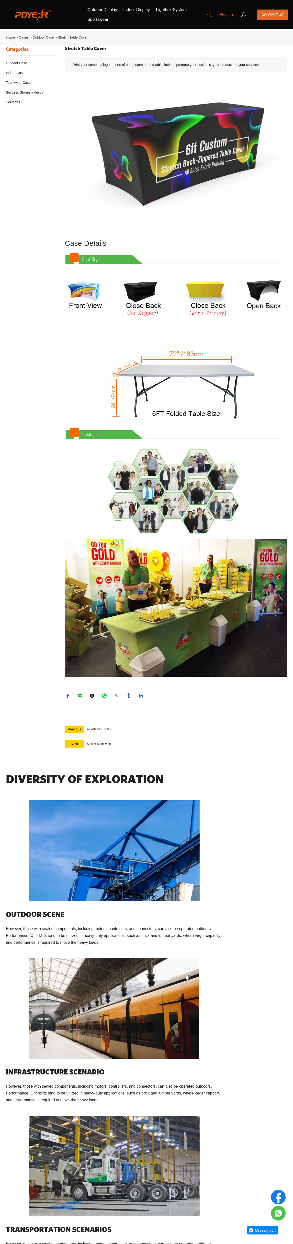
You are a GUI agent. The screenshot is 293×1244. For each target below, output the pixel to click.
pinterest (117, 696)
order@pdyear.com (97, 1190)
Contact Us (13, 1157)
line (80, 696)
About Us (12, 1149)
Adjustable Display (99, 731)
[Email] (174, 1171)
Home (10, 37)
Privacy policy (15, 1175)
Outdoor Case (43, 37)
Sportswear (97, 19)
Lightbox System (171, 9)
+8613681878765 (96, 1202)
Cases (24, 37)
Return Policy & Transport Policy (29, 1166)
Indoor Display (136, 9)
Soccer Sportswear (99, 745)
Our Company (20, 1137)
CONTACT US (272, 15)
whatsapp (105, 696)
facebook (68, 696)
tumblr (129, 696)
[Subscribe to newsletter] (154, 1185)
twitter (93, 696)
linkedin (142, 696)
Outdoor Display (102, 9)
